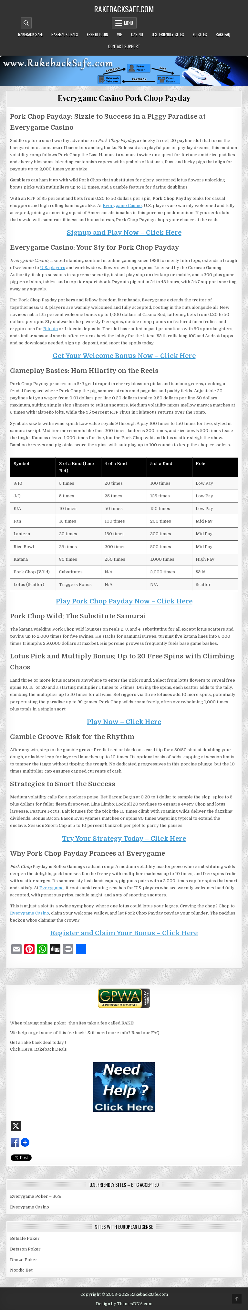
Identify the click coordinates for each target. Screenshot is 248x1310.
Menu (128, 23)
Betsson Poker (25, 1249)
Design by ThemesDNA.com (124, 1304)
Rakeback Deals (64, 34)
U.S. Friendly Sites (168, 34)
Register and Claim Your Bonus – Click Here (124, 933)
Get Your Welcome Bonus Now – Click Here (124, 356)
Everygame (51, 887)
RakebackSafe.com (124, 9)
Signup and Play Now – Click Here (124, 232)
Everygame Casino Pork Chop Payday (124, 97)
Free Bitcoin (97, 34)
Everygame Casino (122, 205)
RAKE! (127, 1023)
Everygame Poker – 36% (35, 1196)
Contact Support (124, 46)
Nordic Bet (21, 1270)
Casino (137, 34)
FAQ (155, 1032)
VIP (119, 34)
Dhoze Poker (23, 1259)
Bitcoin (50, 328)
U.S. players (52, 267)
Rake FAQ (223, 34)
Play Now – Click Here (124, 722)
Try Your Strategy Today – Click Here (124, 838)
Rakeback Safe (30, 34)
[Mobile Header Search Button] (26, 22)
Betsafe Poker (25, 1238)
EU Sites (200, 34)
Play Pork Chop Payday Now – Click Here (124, 601)
